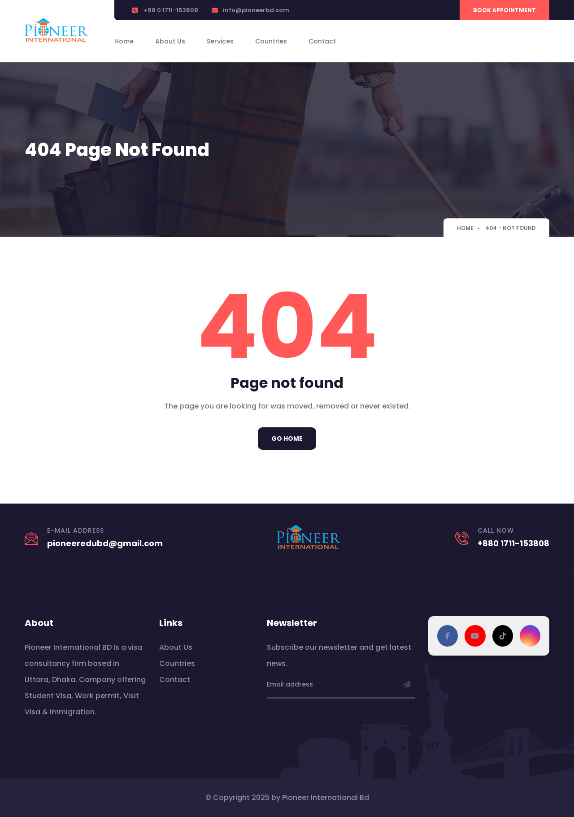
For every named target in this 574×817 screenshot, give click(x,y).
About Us (170, 41)
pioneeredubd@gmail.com (105, 543)
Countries (271, 41)
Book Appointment (504, 10)
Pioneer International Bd (325, 797)
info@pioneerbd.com (256, 10)
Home (124, 41)
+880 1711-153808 (513, 543)
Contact (322, 41)
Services (220, 41)
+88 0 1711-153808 (171, 10)
